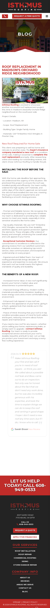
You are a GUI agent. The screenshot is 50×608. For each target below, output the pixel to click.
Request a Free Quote (27, 16)
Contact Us (25, 588)
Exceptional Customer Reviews (19, 241)
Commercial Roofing (25, 558)
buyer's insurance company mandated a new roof (25, 151)
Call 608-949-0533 (30, 487)
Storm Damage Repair (25, 565)
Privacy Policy (30, 602)
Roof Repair (25, 554)
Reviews (25, 581)
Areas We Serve (25, 584)
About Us (25, 577)
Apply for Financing (25, 537)
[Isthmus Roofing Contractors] (25, 10)
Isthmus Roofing (10, 105)
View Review (34, 429)
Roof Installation (25, 551)
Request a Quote (25, 530)
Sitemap (17, 602)
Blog (25, 591)
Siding (25, 561)
